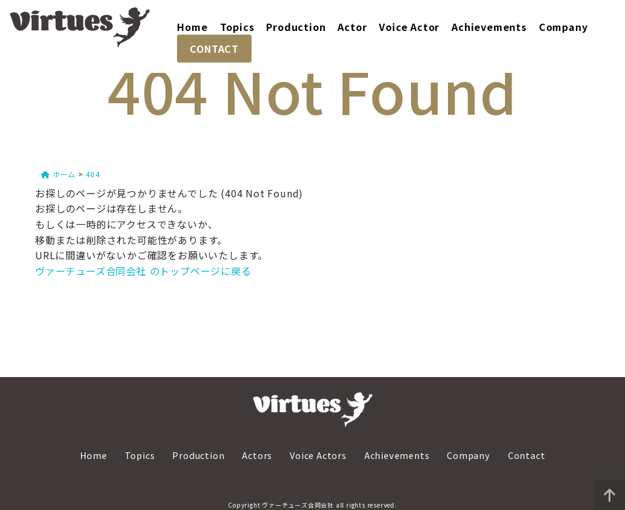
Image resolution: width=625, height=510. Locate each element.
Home (192, 26)
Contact (527, 454)
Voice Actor (409, 26)
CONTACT (214, 48)
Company (563, 26)
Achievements (489, 26)
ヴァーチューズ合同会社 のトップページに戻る (143, 271)
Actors (257, 454)
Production (296, 26)
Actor (352, 26)
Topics (237, 26)
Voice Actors (318, 454)
